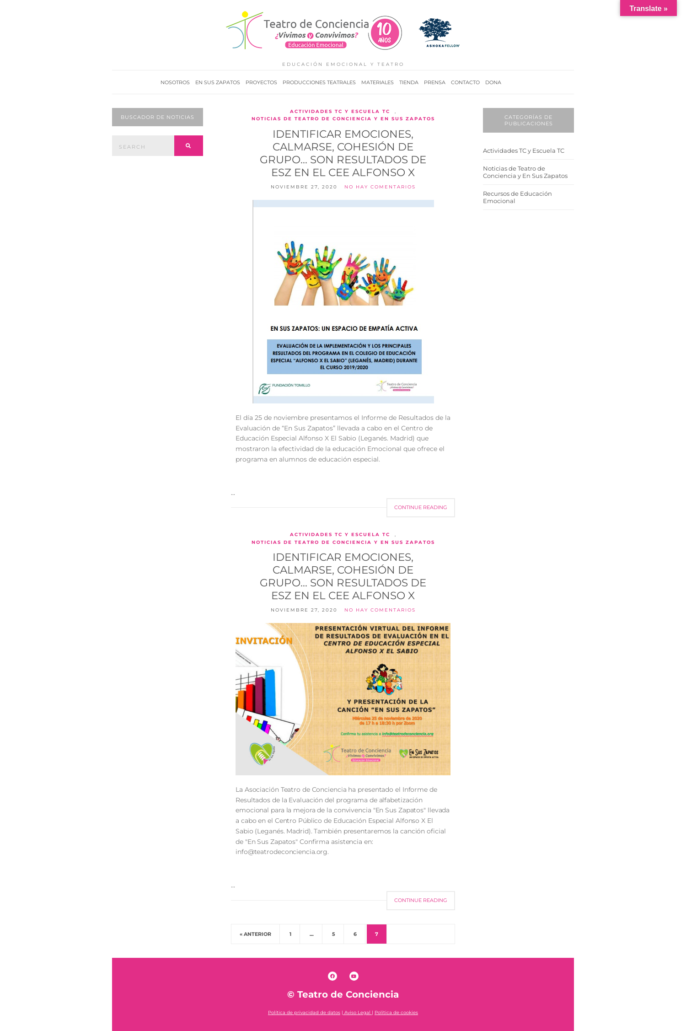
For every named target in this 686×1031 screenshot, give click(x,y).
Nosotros (175, 82)
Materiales (377, 82)
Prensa (434, 82)
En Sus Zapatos (217, 82)
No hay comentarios (380, 187)
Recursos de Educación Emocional (517, 197)
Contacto (465, 82)
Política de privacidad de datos (304, 1012)
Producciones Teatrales (319, 82)
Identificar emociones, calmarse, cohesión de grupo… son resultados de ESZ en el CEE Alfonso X (343, 153)
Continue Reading (420, 507)
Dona (493, 82)
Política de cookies (396, 1012)
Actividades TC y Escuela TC (340, 111)
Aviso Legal (358, 1012)
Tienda (408, 82)
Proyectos (261, 82)
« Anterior (255, 934)
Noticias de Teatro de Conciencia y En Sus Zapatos (343, 119)
